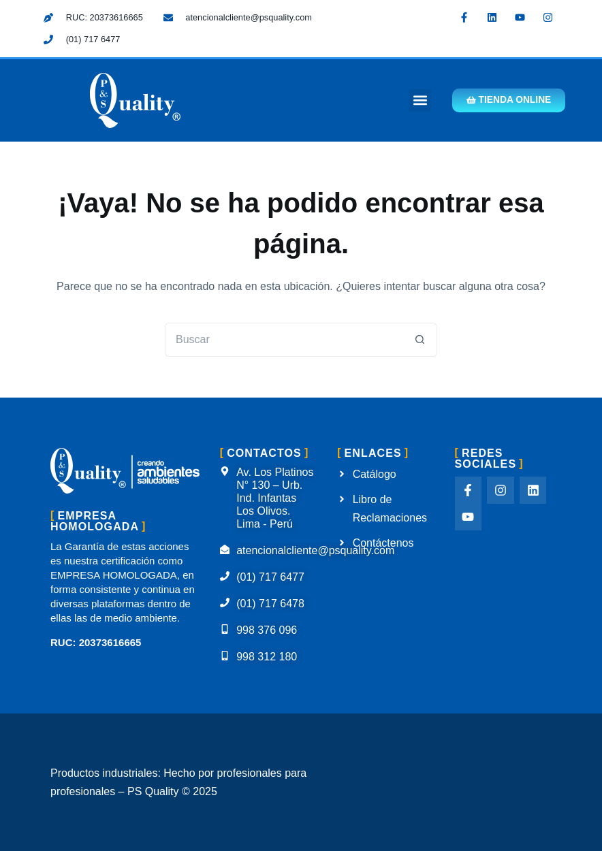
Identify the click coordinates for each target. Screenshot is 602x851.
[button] (413, 100)
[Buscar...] (284, 340)
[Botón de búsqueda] (420, 340)
